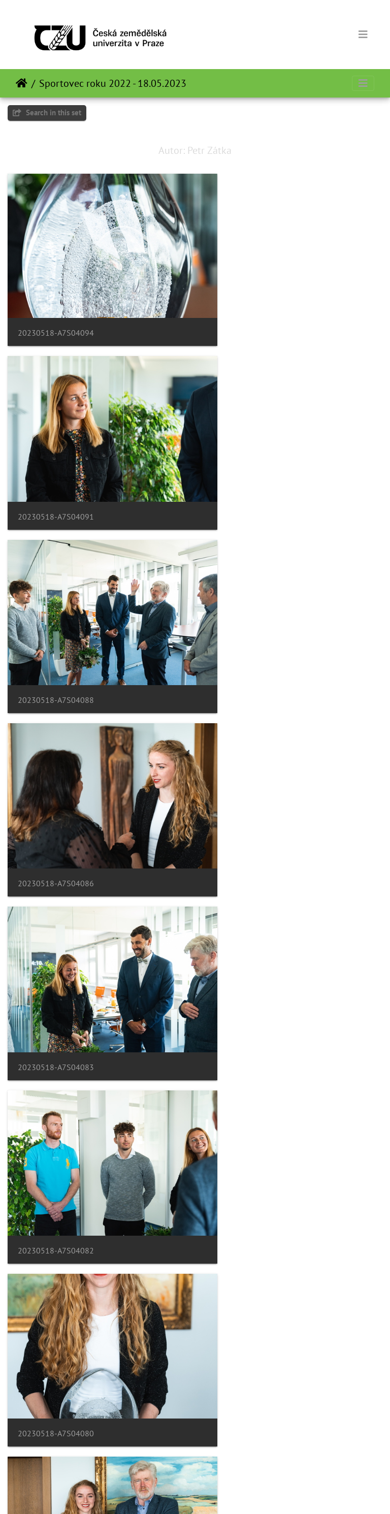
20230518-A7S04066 (251, 965)
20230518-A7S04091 (251, 313)
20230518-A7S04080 (56, 801)
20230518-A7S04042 (56, 1453)
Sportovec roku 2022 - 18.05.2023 (112, 83)
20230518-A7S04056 (56, 1290)
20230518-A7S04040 (251, 1453)
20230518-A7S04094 (56, 312)
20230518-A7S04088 (56, 476)
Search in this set (47, 112)
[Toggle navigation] (363, 34)
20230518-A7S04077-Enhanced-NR (276, 802)
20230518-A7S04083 (56, 639)
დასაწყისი (21, 83)
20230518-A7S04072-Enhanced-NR (81, 965)
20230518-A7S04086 (251, 476)
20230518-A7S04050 (251, 1290)
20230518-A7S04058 (251, 1128)
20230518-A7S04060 (56, 1128)
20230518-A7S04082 (251, 639)
